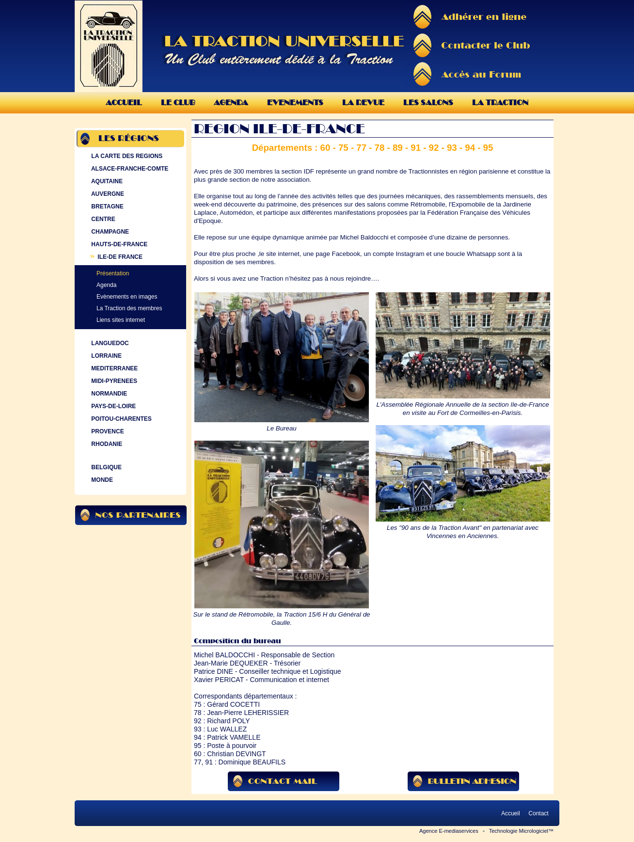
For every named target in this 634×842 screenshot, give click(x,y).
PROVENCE (106, 431)
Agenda (231, 102)
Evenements (295, 102)
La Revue (363, 102)
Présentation (112, 273)
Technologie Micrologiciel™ (521, 831)
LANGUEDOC (109, 343)
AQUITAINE (106, 181)
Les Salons (428, 102)
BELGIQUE (105, 467)
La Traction (500, 102)
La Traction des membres (129, 308)
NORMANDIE (108, 393)
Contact (538, 813)
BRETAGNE (106, 206)
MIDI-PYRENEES (113, 381)
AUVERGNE (106, 194)
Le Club (178, 102)
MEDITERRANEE (113, 368)
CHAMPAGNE (109, 231)
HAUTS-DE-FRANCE (118, 244)
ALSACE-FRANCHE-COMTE (128, 168)
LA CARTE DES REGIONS (125, 156)
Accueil (124, 102)
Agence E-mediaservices (448, 831)
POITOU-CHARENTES (120, 418)
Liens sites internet (120, 320)
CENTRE (102, 219)
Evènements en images (126, 296)
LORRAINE (105, 355)
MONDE (101, 480)
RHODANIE (105, 444)
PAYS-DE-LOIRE (112, 406)
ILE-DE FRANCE (116, 257)
